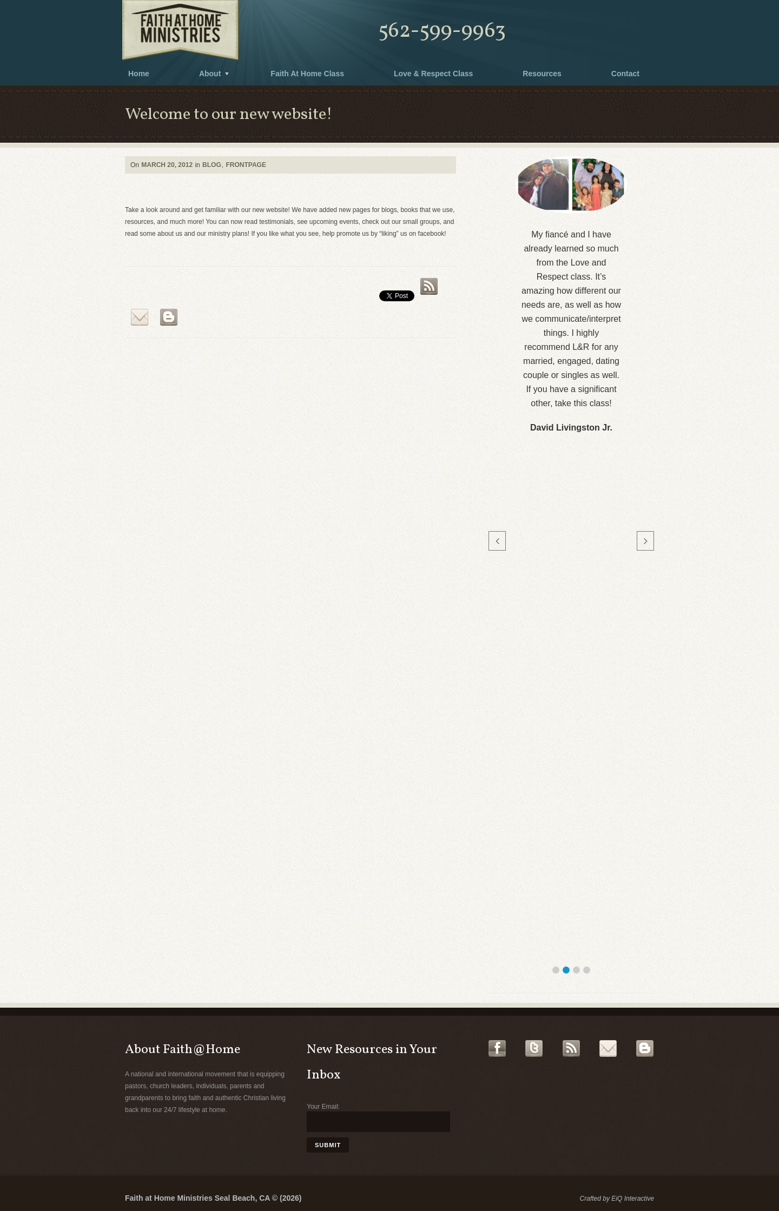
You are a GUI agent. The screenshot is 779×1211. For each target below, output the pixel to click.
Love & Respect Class (433, 73)
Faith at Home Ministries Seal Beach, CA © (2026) (213, 1198)
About (210, 73)
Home (138, 73)
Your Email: (323, 1106)
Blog (211, 165)
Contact (625, 73)
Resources (542, 73)
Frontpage (246, 165)
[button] (555, 970)
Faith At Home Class (307, 73)
